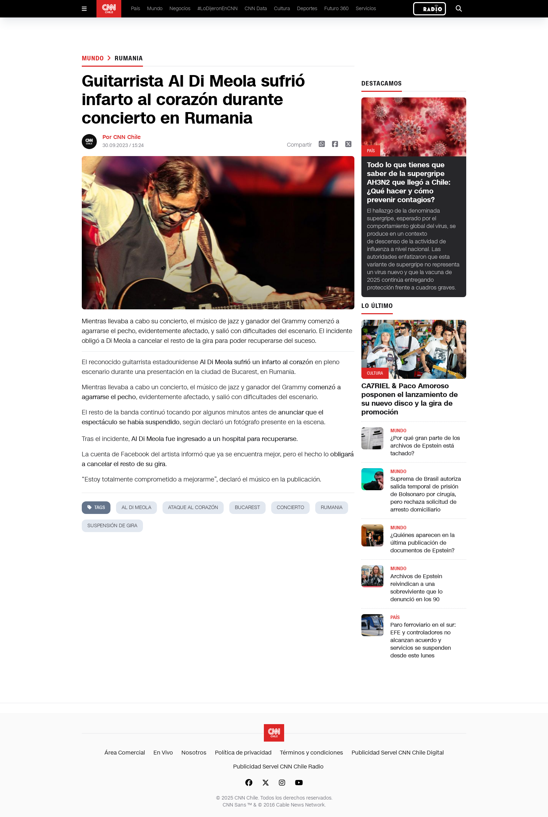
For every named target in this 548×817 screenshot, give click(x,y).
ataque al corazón (193, 507)
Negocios (180, 8)
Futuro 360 (336, 8)
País (135, 8)
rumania (129, 58)
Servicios (366, 8)
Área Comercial (124, 753)
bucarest (247, 507)
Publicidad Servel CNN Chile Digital (398, 753)
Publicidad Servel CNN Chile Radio (278, 767)
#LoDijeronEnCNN (217, 8)
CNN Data (256, 8)
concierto (290, 507)
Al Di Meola (136, 507)
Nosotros (194, 753)
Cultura (282, 8)
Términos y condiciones (311, 753)
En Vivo (163, 753)
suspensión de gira (112, 525)
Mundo (155, 8)
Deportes (307, 8)
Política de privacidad (243, 753)
